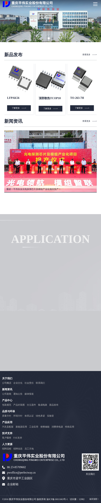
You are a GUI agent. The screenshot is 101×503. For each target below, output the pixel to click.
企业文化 (17, 383)
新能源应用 (21, 427)
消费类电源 (57, 427)
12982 (82, 499)
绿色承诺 (40, 416)
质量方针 (6, 416)
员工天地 (29, 448)
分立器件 (31, 405)
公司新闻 (6, 394)
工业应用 (33, 427)
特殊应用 (69, 427)
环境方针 (17, 416)
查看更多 (89, 55)
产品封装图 (19, 405)
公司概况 (6, 383)
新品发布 (53, 405)
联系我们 (40, 383)
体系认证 (29, 416)
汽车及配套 (7, 427)
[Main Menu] (95, 4)
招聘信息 (17, 448)
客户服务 (6, 438)
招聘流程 (6, 448)
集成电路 (42, 405)
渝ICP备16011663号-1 (57, 499)
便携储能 (44, 427)
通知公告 (17, 394)
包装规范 (6, 405)
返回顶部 (94, 499)
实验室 (50, 416)
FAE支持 (17, 438)
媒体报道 (29, 394)
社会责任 (29, 383)
